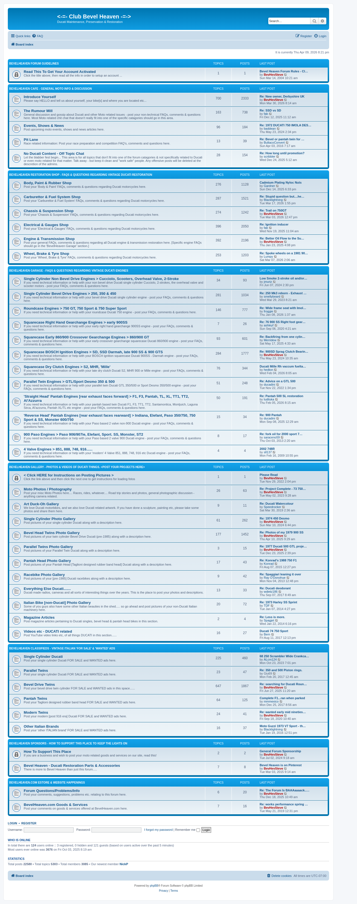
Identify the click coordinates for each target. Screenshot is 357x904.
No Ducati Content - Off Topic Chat (54, 153)
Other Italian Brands (41, 726)
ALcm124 (270, 659)
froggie (268, 311)
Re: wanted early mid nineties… (283, 712)
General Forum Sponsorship (280, 751)
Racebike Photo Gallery (44, 575)
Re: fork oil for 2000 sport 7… (281, 434)
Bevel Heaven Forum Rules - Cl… (284, 71)
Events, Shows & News (44, 126)
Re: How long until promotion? (282, 153)
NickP (124, 864)
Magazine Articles (39, 617)
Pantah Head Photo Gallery (47, 561)
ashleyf (269, 325)
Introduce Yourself (40, 97)
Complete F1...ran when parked (282, 698)
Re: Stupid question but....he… (282, 196)
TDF (267, 605)
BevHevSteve (273, 74)
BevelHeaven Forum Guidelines (34, 63)
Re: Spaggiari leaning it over (280, 574)
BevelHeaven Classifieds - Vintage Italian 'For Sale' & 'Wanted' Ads (62, 648)
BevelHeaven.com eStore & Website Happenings (47, 782)
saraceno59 (272, 437)
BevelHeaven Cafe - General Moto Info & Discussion (50, 88)
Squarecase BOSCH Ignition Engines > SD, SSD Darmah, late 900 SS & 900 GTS (93, 352)
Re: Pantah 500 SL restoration (281, 396)
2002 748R (267, 448)
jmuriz (268, 281)
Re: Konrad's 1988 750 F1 (278, 560)
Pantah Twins (35, 698)
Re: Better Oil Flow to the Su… (282, 238)
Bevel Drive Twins (39, 684)
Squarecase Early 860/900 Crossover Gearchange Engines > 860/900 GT (86, 337)
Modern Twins (36, 712)
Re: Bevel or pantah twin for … (282, 139)
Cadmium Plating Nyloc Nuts (280, 182)
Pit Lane (31, 139)
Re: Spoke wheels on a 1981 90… (284, 253)
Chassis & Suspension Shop (49, 211)
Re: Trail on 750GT (273, 210)
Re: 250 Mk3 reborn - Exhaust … (283, 293)
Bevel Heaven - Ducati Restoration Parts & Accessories (72, 765)
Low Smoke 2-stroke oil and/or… (283, 278)
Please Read (269, 474)
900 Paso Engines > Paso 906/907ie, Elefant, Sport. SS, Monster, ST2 (83, 434)
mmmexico (271, 701)
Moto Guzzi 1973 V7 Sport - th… (283, 726)
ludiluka (269, 399)
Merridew (270, 340)
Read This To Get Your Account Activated (60, 72)
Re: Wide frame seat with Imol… (283, 308)
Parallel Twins (36, 670)
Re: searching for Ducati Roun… (283, 684)
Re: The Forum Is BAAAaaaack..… (285, 790)
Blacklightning (273, 199)
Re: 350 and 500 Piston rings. (281, 670)
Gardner (269, 186)
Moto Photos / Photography (48, 489)
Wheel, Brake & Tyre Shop (46, 253)
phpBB (154, 885)
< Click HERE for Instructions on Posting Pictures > (69, 475)
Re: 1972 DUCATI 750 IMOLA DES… (285, 125)
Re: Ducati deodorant (275, 588)
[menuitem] (37, 36)
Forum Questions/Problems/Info (52, 791)
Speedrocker (272, 507)
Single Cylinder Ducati (43, 656)
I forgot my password (158, 829)
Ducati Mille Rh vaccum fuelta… (283, 366)
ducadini (269, 384)
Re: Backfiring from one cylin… (282, 336)
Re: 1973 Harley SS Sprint (278, 602)
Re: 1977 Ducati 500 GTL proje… (283, 546)
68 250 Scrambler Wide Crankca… (284, 656)
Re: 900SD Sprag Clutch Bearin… (284, 351)
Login (12, 823)
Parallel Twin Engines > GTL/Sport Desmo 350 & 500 (69, 381)
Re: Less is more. (272, 617)
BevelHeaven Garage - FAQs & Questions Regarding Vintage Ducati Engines (68, 270)
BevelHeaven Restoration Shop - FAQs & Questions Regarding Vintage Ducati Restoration (80, 174)
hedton (268, 369)
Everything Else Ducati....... (47, 589)
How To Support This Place (47, 751)
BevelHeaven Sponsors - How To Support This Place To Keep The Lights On (68, 743)
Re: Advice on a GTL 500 (277, 381)
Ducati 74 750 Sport (274, 631)
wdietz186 (271, 591)
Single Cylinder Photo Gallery (49, 519)
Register (29, 823)
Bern (267, 634)
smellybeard (272, 296)
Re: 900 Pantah (271, 415)
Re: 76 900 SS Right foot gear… (282, 322)
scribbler (270, 156)
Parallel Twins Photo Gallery (48, 547)
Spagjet (269, 620)
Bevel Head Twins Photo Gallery (52, 533)
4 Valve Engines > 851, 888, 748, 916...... (58, 449)
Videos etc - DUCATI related (48, 631)
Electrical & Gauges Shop (46, 225)
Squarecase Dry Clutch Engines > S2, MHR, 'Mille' (67, 367)
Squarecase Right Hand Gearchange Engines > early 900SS (75, 322)
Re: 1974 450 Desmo (274, 518)
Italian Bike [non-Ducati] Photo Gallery (57, 603)
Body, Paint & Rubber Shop (47, 183)
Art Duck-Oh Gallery (41, 504)
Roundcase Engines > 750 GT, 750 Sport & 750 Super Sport (75, 308)
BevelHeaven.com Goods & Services (56, 805)
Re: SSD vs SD (270, 110)
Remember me (187, 829)
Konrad (269, 563)
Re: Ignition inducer (274, 224)
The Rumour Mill (38, 111)
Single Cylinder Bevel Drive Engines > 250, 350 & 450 (70, 293)
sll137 (268, 452)
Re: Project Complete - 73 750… (283, 488)
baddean (270, 128)
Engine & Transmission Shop (49, 239)
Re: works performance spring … (284, 804)
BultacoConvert (274, 142)
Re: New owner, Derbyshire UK (282, 96)
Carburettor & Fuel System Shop (52, 197)
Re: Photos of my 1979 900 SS (281, 532)
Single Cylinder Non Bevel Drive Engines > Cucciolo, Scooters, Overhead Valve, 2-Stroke (101, 279)
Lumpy (268, 256)
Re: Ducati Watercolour (276, 503)
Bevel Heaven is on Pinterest (280, 765)
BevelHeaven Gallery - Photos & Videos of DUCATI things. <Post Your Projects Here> (77, 467)
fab (266, 113)
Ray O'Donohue (275, 577)
